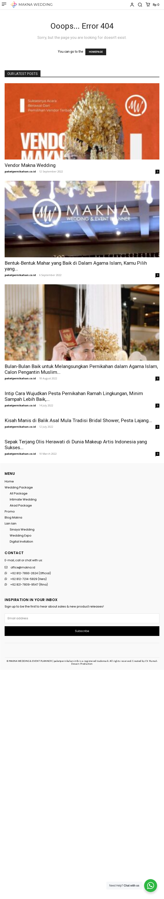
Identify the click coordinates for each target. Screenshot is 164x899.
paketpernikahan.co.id (20, 171)
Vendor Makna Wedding (30, 165)
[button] (140, 4)
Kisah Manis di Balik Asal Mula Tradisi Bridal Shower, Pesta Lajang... (78, 420)
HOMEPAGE (96, 51)
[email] (82, 618)
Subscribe (82, 631)
